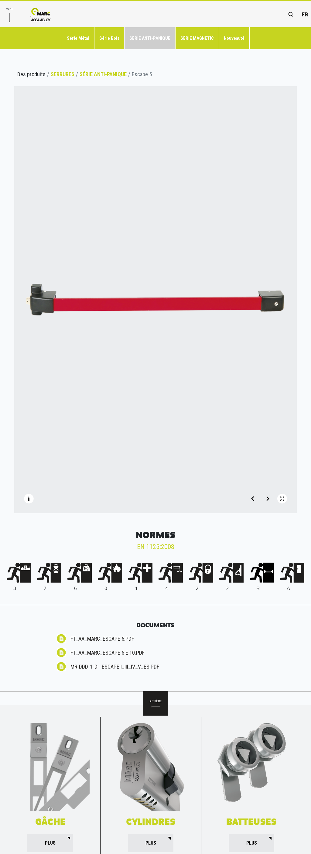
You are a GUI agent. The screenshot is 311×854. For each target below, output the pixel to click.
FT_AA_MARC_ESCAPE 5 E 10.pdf (107, 652)
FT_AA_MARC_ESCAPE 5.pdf (102, 638)
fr (305, 14)
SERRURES (62, 74)
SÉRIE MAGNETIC (197, 38)
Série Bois (109, 38)
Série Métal (78, 38)
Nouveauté (234, 38)
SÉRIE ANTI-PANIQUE (149, 38)
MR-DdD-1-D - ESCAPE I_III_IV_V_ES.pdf (114, 666)
